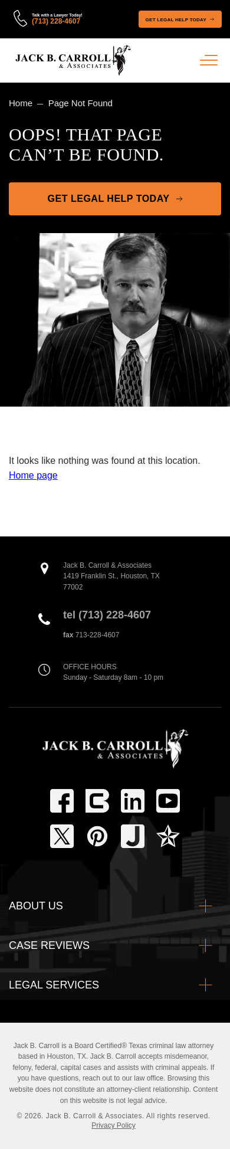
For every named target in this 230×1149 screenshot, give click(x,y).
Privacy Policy (113, 1125)
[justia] (132, 836)
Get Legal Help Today (176, 19)
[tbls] (97, 801)
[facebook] (62, 801)
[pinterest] (97, 836)
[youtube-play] (168, 801)
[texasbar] (168, 836)
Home (20, 103)
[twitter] (62, 836)
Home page (33, 475)
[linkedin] (132, 801)
